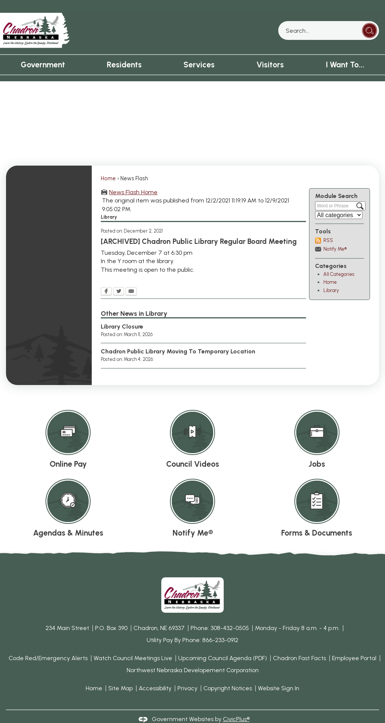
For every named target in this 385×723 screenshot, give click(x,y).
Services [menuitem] (199, 51)
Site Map (120, 675)
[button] (369, 17)
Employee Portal (354, 645)
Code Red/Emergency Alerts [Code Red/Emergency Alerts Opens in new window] (48, 645)
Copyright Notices (227, 675)
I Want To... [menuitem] (345, 51)
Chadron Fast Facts (299, 645)
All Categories (338, 261)
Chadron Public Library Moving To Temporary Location (178, 338)
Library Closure (122, 313)
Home (108, 165)
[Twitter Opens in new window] (118, 279)
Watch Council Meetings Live (133, 645)
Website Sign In (278, 675)
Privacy (187, 675)
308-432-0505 (230, 615)
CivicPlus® (236, 706)
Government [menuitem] (43, 51)
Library (331, 277)
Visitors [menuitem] (270, 51)
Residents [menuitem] (124, 51)
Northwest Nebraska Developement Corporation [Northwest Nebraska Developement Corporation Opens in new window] (193, 657)
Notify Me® (335, 236)
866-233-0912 (220, 627)
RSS (328, 227)
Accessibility (155, 675)
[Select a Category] (338, 202)
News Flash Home (133, 179)
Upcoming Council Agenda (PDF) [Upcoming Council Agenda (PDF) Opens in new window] (222, 645)
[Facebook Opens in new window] (106, 279)
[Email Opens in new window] (131, 279)
